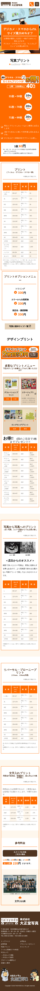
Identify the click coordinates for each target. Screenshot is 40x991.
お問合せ (23, 941)
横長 (25, 429)
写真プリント (5, 947)
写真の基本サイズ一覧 (20, 326)
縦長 (14, 429)
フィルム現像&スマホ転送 (9, 949)
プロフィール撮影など (8, 960)
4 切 (7, 399)
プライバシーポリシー (27, 944)
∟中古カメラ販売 (7, 957)
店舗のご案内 (5, 963)
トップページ (15, 64)
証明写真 (4, 944)
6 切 (15, 399)
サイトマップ (24, 947)
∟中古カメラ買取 (7, 955)
